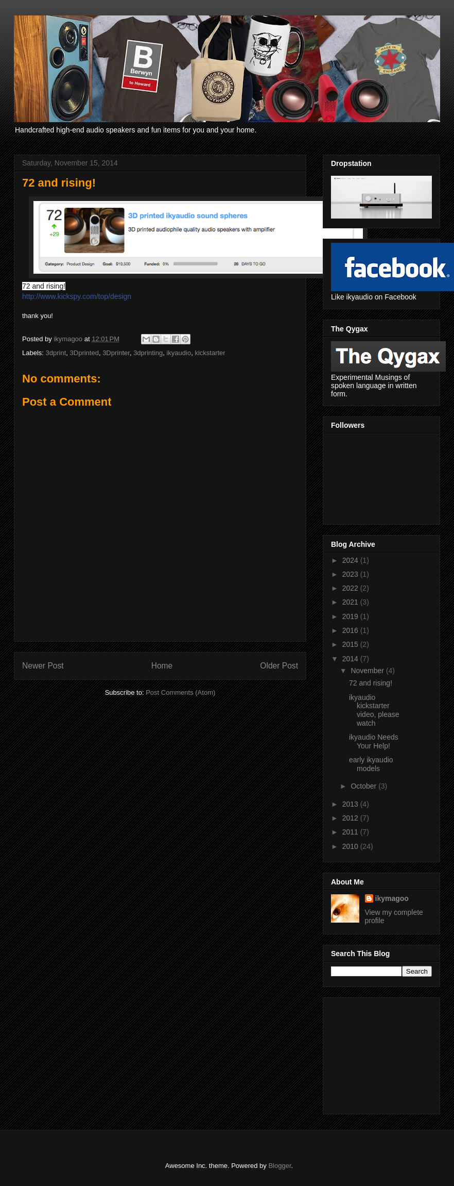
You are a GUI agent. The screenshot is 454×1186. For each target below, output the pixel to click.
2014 (351, 659)
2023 (351, 574)
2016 (351, 630)
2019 (351, 616)
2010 (351, 846)
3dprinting (148, 353)
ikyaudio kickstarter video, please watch (374, 710)
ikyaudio (178, 353)
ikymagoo (392, 898)
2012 (351, 818)
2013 (351, 804)
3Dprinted (84, 353)
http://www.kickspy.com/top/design (76, 296)
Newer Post (43, 665)
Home (162, 665)
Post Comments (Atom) (180, 692)
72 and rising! (370, 683)
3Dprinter (116, 353)
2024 (351, 560)
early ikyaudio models (371, 764)
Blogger (279, 1166)
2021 (351, 602)
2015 (351, 644)
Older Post (279, 665)
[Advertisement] (382, 1053)
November (368, 670)
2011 (351, 832)
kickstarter (210, 353)
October (364, 786)
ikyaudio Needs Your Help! (373, 741)
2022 (351, 588)
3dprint (56, 353)
